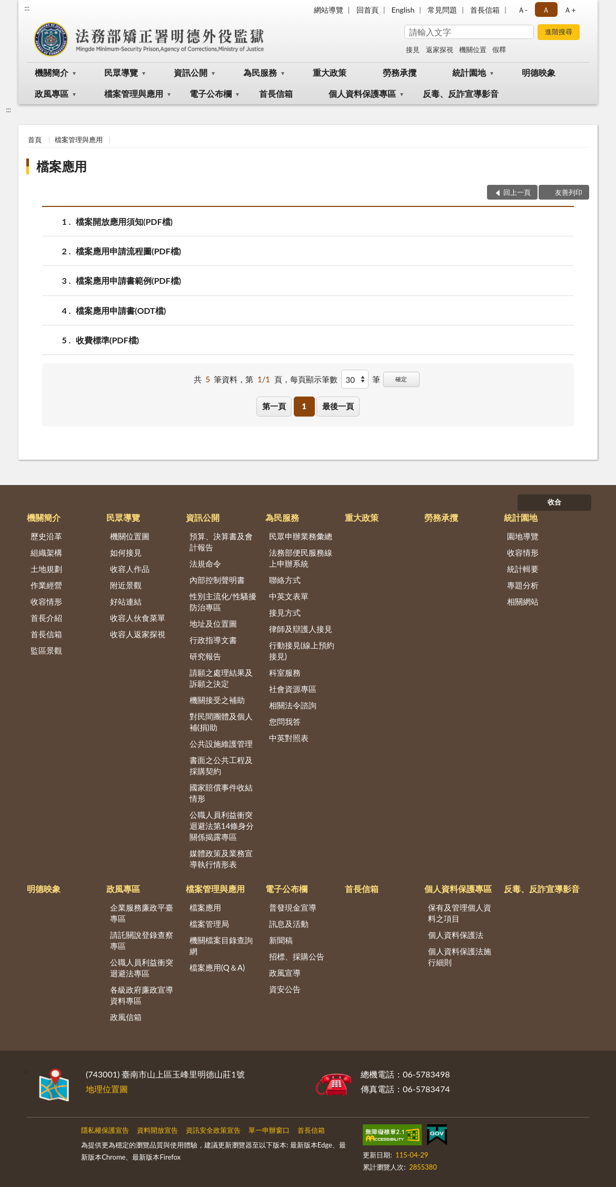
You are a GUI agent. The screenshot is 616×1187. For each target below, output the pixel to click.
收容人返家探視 (137, 634)
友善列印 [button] (568, 192)
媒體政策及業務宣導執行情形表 (221, 858)
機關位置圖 (130, 536)
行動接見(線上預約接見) (301, 650)
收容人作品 (130, 568)
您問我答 (285, 721)
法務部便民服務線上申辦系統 (300, 558)
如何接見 (126, 552)
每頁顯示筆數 (313, 379)
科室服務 (285, 672)
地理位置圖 (107, 1089)
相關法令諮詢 (292, 705)
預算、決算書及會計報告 (221, 541)
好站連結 (126, 601)
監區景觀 (46, 650)
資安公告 (285, 989)
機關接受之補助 (217, 700)
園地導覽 (523, 536)
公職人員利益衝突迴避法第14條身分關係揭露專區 (222, 826)
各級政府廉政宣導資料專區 (141, 995)
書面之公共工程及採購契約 (221, 765)
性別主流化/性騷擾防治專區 (223, 601)
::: (26, 8)
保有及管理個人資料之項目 (459, 913)
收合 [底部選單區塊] (554, 502)
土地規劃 (46, 568)
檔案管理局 (209, 923)
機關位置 (472, 49)
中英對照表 (289, 738)
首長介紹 (46, 617)
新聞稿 (281, 940)
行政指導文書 (213, 640)
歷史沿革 (46, 536)
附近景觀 (126, 585)
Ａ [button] (546, 9)
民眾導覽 (121, 72)
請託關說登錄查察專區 (141, 940)
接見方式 (285, 612)
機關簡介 (51, 72)
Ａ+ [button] (569, 9)
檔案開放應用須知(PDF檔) (124, 221)
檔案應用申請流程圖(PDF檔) (128, 251)
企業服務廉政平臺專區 (141, 913)
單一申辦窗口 (269, 1130)
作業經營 (46, 585)
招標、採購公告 (296, 956)
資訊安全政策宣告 (213, 1130)
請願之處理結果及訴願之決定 (221, 678)
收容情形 (46, 601)
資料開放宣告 (157, 1130)
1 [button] (304, 406)
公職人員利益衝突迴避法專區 (141, 967)
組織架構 (46, 552)
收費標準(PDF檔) (107, 340)
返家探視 (439, 49)
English (403, 9)
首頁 (35, 139)
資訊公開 (190, 72)
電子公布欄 (211, 93)
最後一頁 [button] (338, 406)
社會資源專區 (292, 689)
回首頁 (367, 9)
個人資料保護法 (455, 934)
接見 (413, 49)
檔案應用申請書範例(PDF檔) (128, 280)
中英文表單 (289, 596)
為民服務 (260, 72)
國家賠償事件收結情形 (221, 793)
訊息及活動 (289, 923)
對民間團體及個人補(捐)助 (221, 721)
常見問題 (442, 9)
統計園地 (469, 72)
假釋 (499, 49)
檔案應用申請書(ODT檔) (121, 310)
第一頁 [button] (274, 406)
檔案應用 (61, 166)
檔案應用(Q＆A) (217, 967)
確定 (401, 378)
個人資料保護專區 (362, 93)
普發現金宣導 (292, 907)
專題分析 (523, 585)
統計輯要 (523, 568)
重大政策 (329, 72)
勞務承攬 (399, 72)
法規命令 (205, 563)
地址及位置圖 (213, 623)
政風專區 (51, 93)
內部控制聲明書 (217, 580)
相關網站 (523, 601)
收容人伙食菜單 (137, 617)
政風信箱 (126, 1017)
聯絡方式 (285, 580)
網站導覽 (328, 9)
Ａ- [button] (523, 9)
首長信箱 (485, 9)
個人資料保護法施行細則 (459, 956)
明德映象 (538, 72)
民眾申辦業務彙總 (300, 536)
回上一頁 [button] (517, 192)
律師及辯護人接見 (300, 629)
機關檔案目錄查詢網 (221, 945)
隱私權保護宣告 (105, 1130)
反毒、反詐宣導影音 (461, 93)
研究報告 (205, 656)
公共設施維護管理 (221, 743)
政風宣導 (285, 972)
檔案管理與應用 (133, 93)
